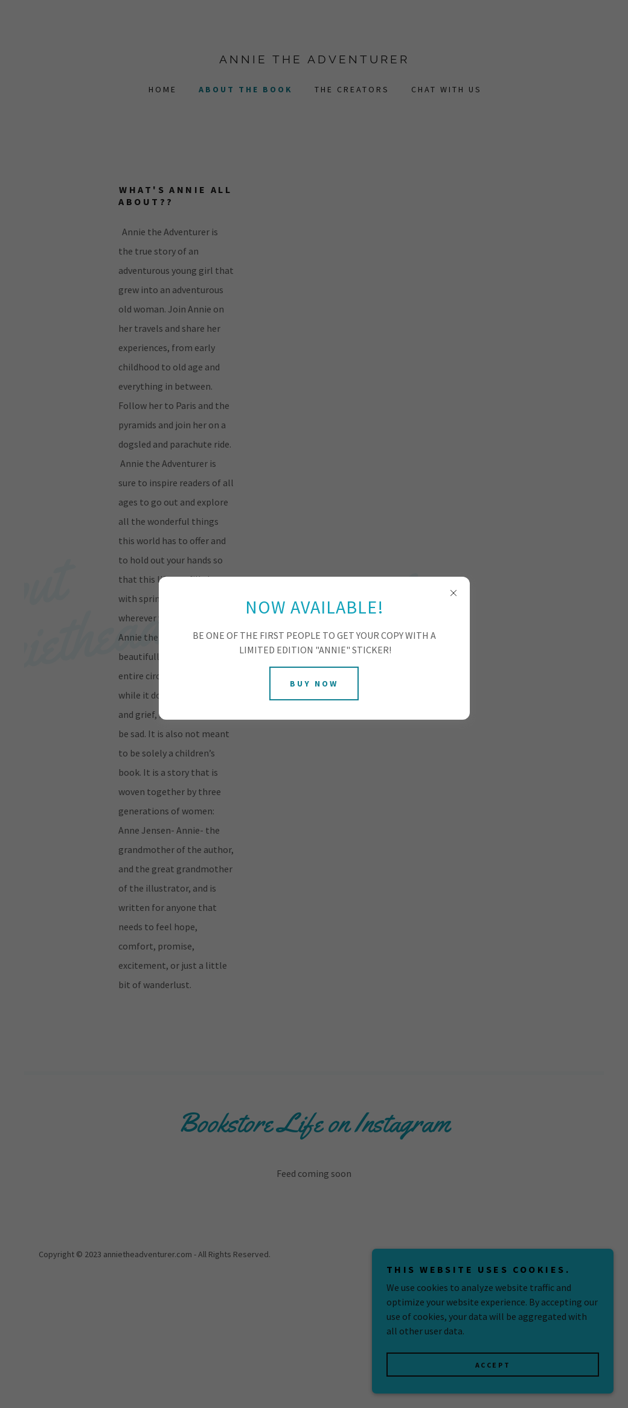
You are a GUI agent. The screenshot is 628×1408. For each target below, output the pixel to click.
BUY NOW (314, 683)
